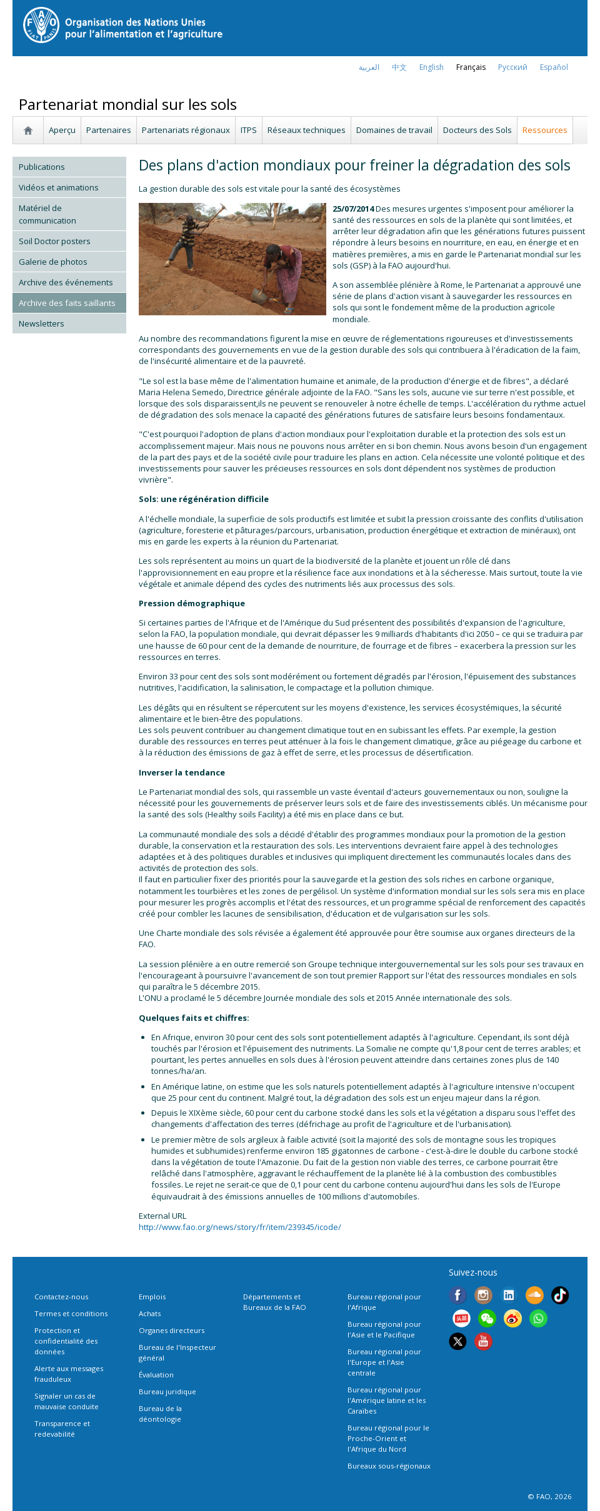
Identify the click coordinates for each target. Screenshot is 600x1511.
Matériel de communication (47, 214)
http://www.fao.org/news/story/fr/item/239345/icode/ (240, 1227)
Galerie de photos (53, 261)
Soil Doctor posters (55, 241)
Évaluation (156, 1374)
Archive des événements (66, 282)
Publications (42, 166)
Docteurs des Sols (477, 129)
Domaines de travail (394, 129)
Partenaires (108, 129)
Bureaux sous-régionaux (389, 1465)
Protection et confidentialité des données (66, 1341)
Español (554, 67)
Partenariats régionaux (186, 129)
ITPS (249, 129)
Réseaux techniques (307, 129)
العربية (369, 67)
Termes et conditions (71, 1313)
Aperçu (62, 129)
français (471, 67)
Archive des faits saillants (67, 302)
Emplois (152, 1296)
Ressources (545, 129)
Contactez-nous (61, 1296)
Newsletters (41, 323)
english (431, 67)
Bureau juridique (167, 1391)
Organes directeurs (171, 1330)
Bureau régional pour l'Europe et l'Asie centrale (384, 1362)
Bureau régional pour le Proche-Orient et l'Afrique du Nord (388, 1438)
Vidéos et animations (59, 187)
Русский (513, 67)
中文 (399, 67)
